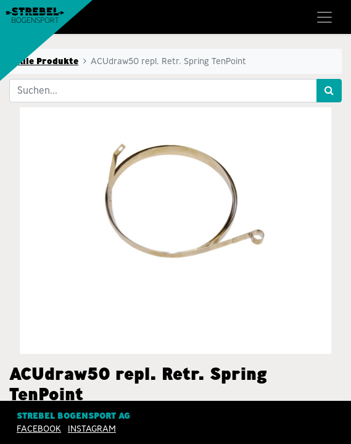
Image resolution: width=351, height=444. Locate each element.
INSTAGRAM (92, 428)
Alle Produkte (47, 61)
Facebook (39, 428)
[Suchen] (329, 90)
